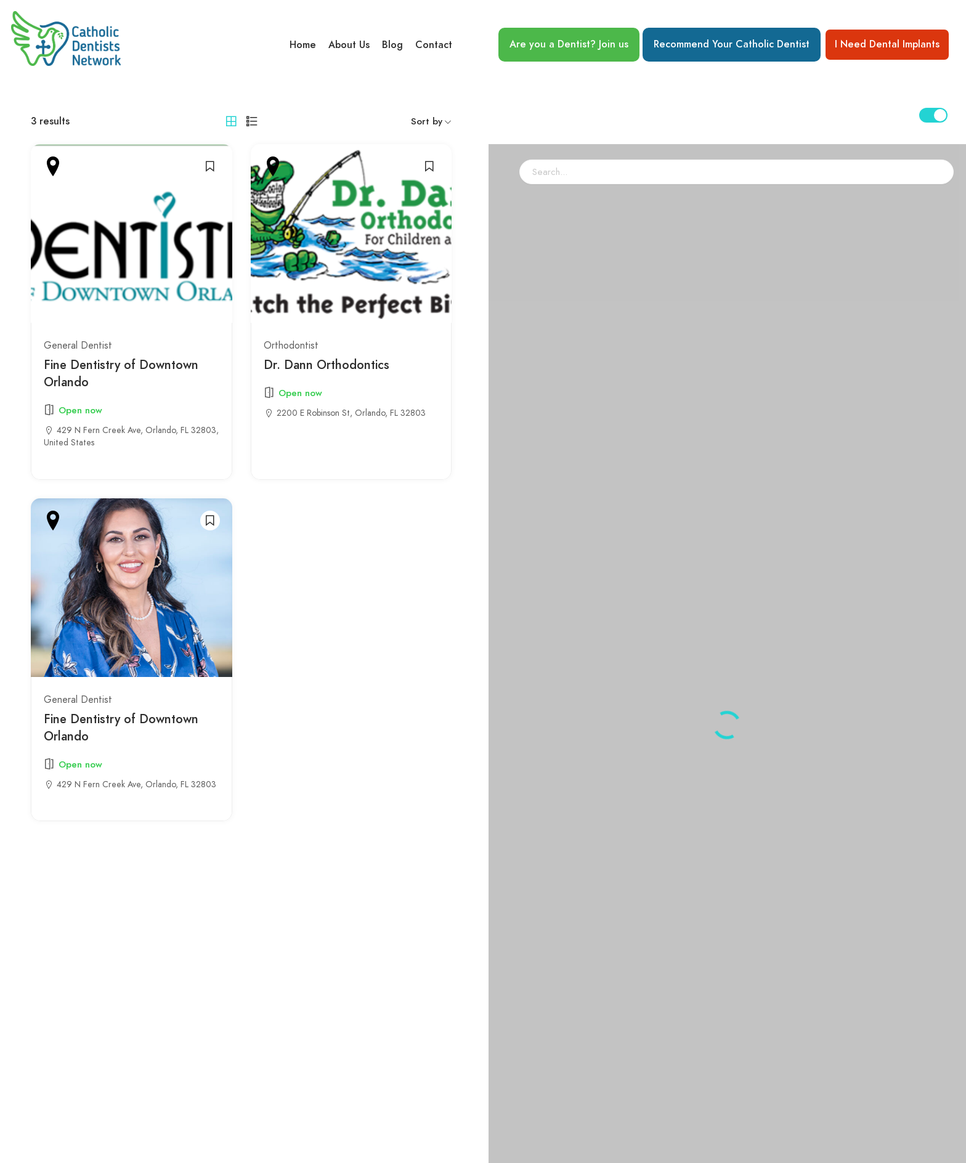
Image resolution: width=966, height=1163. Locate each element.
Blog (392, 45)
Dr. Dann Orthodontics (326, 365)
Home (303, 45)
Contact (433, 45)
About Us (349, 45)
